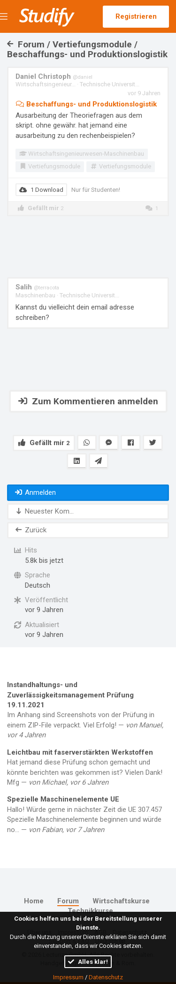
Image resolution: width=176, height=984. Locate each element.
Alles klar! (88, 961)
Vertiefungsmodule (49, 166)
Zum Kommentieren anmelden (88, 401)
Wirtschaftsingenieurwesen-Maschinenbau (81, 153)
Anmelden (35, 492)
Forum (68, 901)
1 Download (41, 189)
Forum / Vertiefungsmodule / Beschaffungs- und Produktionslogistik (87, 49)
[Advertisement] (88, 246)
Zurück (30, 530)
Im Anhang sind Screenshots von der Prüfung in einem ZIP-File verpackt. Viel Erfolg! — (88, 709)
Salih (37, 287)
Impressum (68, 977)
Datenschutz (106, 977)
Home (34, 901)
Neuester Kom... (44, 511)
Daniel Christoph (53, 76)
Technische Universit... (109, 84)
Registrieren (136, 16)
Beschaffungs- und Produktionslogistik (86, 104)
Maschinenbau (35, 295)
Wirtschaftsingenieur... (45, 84)
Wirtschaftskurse (121, 901)
